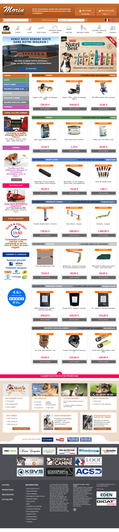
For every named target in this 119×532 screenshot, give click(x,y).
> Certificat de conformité (33, 506)
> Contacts (28, 522)
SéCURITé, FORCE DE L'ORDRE (99, 31)
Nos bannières (51, 405)
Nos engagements (12, 404)
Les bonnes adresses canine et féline (73, 401)
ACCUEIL (6, 32)
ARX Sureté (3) (12, 418)
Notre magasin (11, 407)
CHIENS (17, 32)
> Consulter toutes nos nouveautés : (95, 75)
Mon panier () (107, 10)
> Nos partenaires (31, 516)
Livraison (38, 402)
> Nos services (30, 501)
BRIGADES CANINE (83, 32)
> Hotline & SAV (30, 514)
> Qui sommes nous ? (32, 488)
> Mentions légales (31, 499)
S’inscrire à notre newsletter (102, 404)
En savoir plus (63, 429)
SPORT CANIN (41, 32)
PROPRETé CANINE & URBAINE (55, 31)
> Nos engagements (31, 511)
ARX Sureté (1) (12, 424)
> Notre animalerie (31, 491)
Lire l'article (17, 180)
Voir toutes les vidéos (21, 428)
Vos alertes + (40, 407)
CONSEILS (113, 32)
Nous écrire (97, 401)
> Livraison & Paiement (32, 509)
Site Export (50, 407)
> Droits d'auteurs (31, 519)
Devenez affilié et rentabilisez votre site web (73, 406)
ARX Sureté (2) (12, 421)
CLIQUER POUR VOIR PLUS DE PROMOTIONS (59, 376)
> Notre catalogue (31, 494)
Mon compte (85, 10)
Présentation (10, 401)
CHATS (29, 32)
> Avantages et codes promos (35, 496)
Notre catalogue (48, 402)
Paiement (39, 405)
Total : (106, 14)
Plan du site (100, 489)
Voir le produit (45, 109)
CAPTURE (69, 32)
